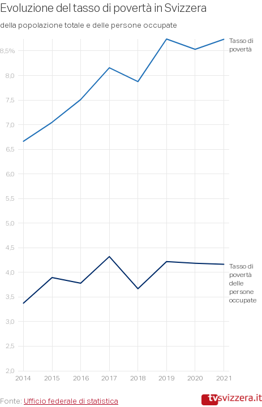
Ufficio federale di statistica (71, 400)
